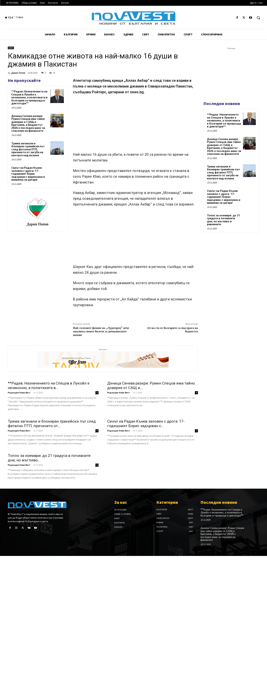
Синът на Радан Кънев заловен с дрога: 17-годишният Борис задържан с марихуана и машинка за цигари (28, 173)
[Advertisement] (135, 125)
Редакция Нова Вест (19, 392)
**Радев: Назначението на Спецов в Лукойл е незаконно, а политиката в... (48, 385)
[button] (258, 17)
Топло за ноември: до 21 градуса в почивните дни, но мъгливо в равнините (223, 220)
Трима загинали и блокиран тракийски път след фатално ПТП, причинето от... (52, 423)
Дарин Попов (18, 72)
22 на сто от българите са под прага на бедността (172, 329)
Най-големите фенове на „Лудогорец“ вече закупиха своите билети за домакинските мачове (101, 331)
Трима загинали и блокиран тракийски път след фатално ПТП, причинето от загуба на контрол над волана (28, 149)
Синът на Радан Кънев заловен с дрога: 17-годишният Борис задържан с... (146, 423)
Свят (11, 48)
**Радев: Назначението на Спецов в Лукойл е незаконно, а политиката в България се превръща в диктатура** (29, 97)
